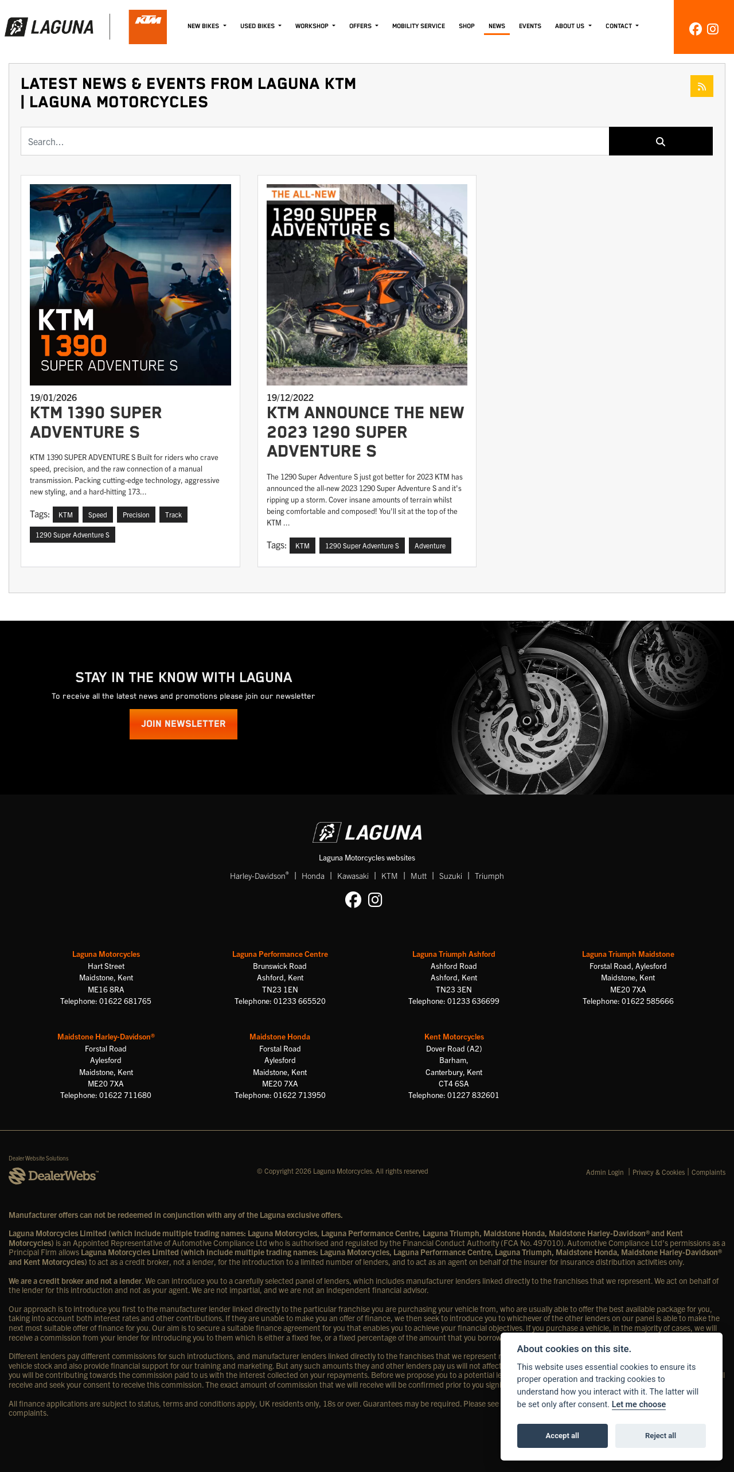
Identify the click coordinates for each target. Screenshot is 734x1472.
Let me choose (639, 1404)
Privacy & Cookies (659, 1171)
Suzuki (450, 875)
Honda (313, 875)
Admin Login (605, 1171)
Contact (620, 26)
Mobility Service (418, 26)
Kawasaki (353, 875)
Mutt (419, 875)
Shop (467, 26)
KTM (389, 875)
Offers (361, 26)
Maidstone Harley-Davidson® (106, 1036)
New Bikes (204, 26)
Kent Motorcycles (454, 1036)
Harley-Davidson (259, 875)
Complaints (708, 1171)
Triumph (489, 875)
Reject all (660, 1435)
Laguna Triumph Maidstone (628, 954)
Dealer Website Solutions (39, 1158)
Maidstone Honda (279, 1036)
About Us (570, 26)
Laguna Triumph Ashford (453, 954)
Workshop (312, 26)
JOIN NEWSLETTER (183, 724)
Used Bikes (258, 26)
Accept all (562, 1435)
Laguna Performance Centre (280, 954)
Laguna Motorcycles (106, 954)
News (497, 26)
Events (530, 26)
